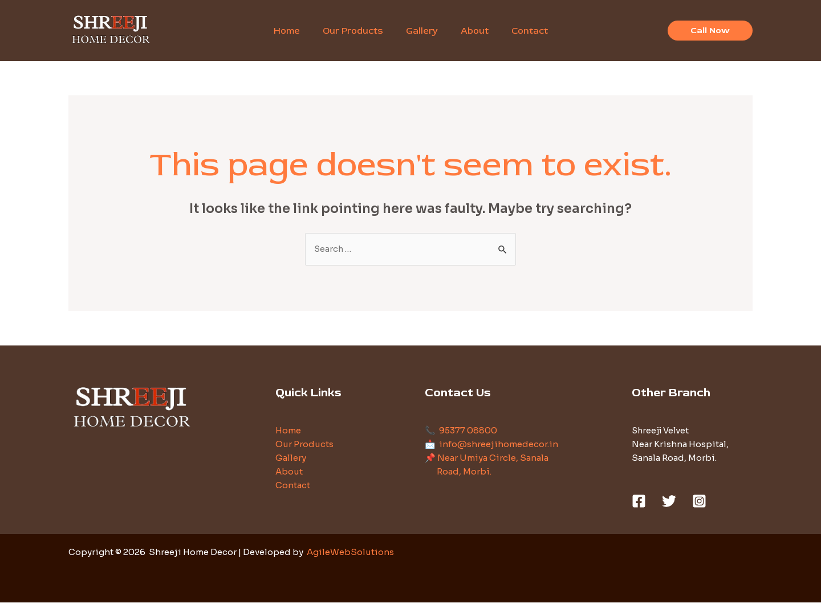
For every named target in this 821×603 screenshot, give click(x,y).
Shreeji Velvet (662, 430)
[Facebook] (639, 502)
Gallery (290, 458)
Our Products (304, 444)
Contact (292, 485)
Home (288, 430)
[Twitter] (669, 502)
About (289, 472)
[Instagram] (699, 502)
